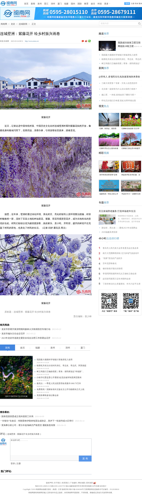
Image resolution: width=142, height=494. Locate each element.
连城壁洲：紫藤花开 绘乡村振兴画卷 (23, 434)
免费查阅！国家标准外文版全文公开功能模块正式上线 (60, 389)
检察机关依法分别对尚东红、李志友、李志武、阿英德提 (61, 366)
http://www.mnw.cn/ (32, 41)
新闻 (33, 4)
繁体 (140, 4)
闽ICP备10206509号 (76, 489)
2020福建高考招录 (109, 232)
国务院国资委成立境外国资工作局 (17, 416)
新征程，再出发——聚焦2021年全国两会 (119, 228)
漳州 (53, 4)
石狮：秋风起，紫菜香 (107, 128)
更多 (106, 4)
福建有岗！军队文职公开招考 (108, 194)
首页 (26, 4)
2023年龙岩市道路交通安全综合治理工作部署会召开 (25, 338)
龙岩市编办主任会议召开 (13, 333)
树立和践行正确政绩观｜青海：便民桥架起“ (121, 63)
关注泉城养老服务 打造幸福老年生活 (117, 211)
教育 (86, 4)
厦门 (60, 4)
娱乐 (93, 4)
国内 (73, 4)
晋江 (46, 4)
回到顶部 (89, 483)
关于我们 (57, 483)
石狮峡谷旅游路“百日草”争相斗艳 (130, 129)
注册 (132, 4)
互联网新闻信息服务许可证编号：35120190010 (101, 489)
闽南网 (4, 24)
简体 (136, 4)
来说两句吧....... (51, 447)
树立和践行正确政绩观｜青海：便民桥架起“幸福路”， (60, 371)
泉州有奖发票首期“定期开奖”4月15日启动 (108, 175)
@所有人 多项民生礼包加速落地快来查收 (119, 76)
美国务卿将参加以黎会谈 (48, 395)
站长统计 (103, 486)
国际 (80, 4)
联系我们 (65, 483)
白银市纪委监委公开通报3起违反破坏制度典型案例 (59, 377)
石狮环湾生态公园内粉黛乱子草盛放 (108, 148)
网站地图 (81, 483)
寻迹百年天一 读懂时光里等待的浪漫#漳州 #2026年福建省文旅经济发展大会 (131, 194)
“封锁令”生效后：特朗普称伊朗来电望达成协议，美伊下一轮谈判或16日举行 (37, 421)
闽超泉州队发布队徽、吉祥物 (130, 175)
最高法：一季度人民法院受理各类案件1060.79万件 (59, 383)
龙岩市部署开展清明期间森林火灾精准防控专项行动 (25, 329)
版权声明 (49, 483)
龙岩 (13, 24)
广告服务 (73, 483)
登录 (13, 463)
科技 (100, 4)
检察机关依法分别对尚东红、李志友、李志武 (121, 59)
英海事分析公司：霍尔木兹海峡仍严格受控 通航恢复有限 (28, 425)
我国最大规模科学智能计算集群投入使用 (54, 360)
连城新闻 (23, 24)
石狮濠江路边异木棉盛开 (130, 148)
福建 (66, 4)
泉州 (39, 4)
